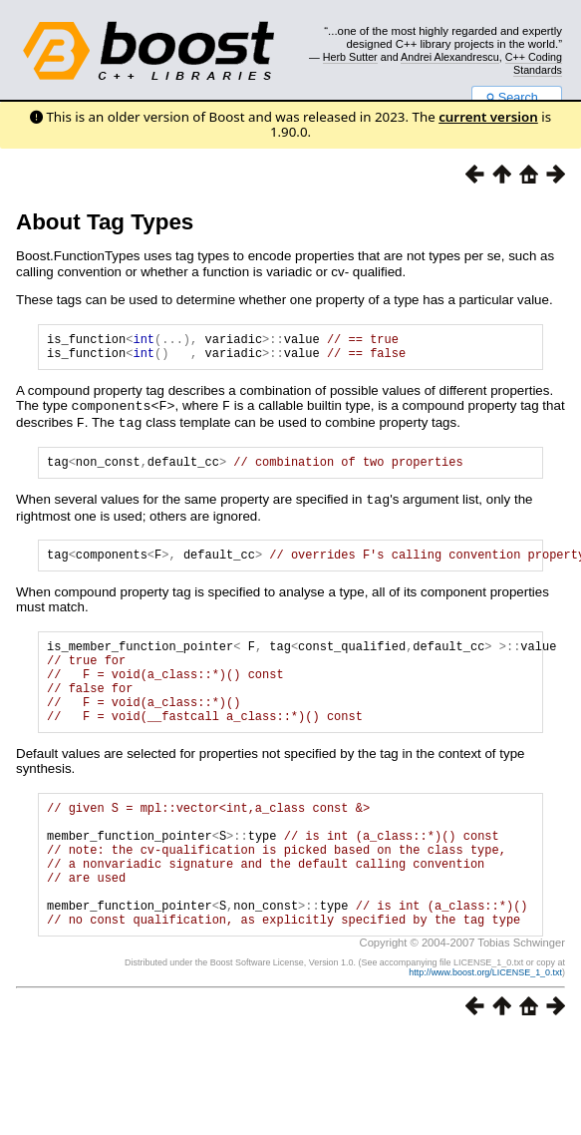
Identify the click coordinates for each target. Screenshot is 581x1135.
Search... (516, 98)
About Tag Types (104, 221)
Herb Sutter (350, 57)
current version (488, 117)
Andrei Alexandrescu (450, 57)
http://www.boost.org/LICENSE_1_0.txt (485, 1026)
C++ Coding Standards (533, 63)
